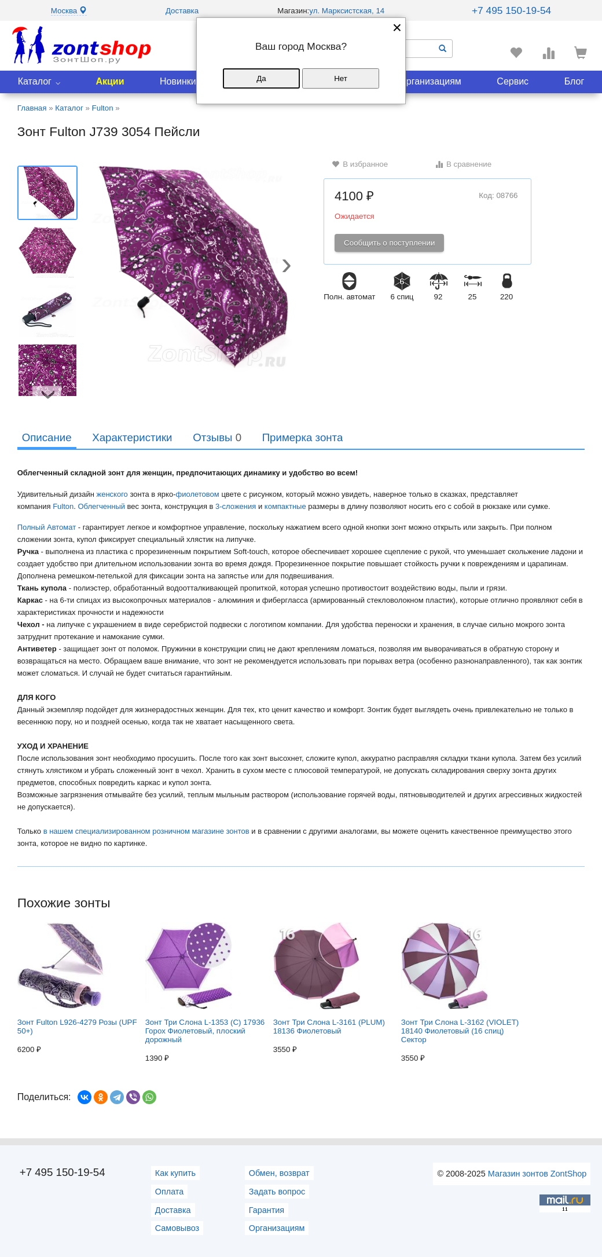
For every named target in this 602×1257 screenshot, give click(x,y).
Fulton (63, 506)
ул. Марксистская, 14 (346, 10)
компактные (285, 506)
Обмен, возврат (279, 1173)
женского (111, 494)
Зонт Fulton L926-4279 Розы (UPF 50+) (77, 978)
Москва (69, 10)
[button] (286, 266)
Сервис (512, 81)
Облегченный (102, 506)
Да (261, 78)
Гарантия (266, 1210)
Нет (340, 78)
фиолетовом (197, 494)
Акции (110, 81)
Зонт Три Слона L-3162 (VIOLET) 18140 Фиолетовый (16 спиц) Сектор (460, 983)
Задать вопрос (277, 1191)
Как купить (175, 1173)
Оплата (169, 1191)
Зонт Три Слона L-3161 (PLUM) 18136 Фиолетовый (329, 978)
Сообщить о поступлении (389, 243)
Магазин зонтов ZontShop (537, 1173)
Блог (574, 81)
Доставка (182, 10)
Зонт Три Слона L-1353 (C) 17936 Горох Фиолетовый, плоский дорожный (205, 983)
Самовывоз (177, 1228)
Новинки (178, 81)
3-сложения (235, 506)
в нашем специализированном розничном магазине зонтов (146, 831)
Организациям (430, 81)
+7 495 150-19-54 (511, 10)
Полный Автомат (46, 527)
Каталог (35, 81)
